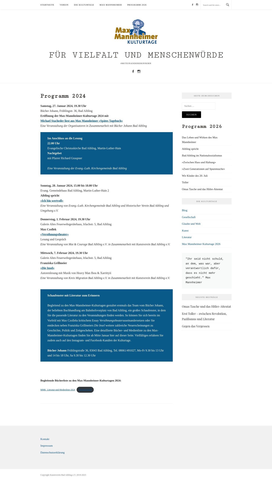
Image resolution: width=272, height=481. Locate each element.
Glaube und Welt (191, 223)
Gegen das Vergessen (196, 326)
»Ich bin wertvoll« (51, 200)
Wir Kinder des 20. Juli (195, 175)
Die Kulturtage (84, 5)
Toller (185, 182)
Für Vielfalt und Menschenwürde (136, 55)
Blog (184, 210)
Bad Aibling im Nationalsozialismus (202, 155)
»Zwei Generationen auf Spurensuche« (203, 168)
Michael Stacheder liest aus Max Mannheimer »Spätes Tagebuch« (81, 120)
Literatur (187, 237)
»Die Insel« (47, 268)
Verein (64, 5)
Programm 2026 (137, 5)
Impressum (46, 445)
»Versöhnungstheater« (54, 234)
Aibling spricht (190, 148)
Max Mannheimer (111, 5)
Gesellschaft (189, 217)
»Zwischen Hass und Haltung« (199, 162)
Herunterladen (85, 389)
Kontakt (44, 439)
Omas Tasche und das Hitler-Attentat (202, 189)
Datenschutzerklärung (52, 452)
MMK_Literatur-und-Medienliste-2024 (57, 389)
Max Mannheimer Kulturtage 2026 (201, 244)
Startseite (47, 5)
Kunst (185, 230)
